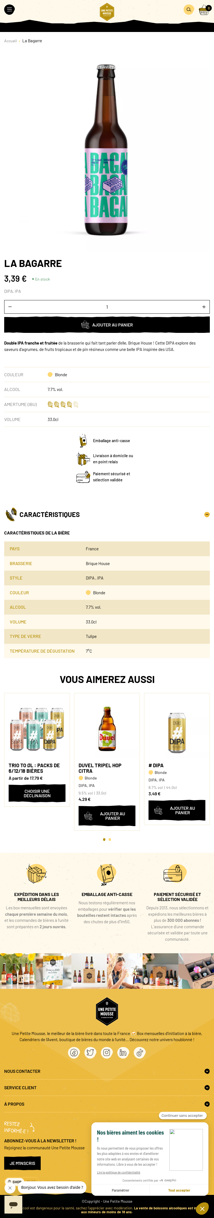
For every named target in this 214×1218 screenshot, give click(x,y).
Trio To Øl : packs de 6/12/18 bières (34, 768)
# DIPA (156, 765)
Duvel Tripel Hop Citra (100, 768)
